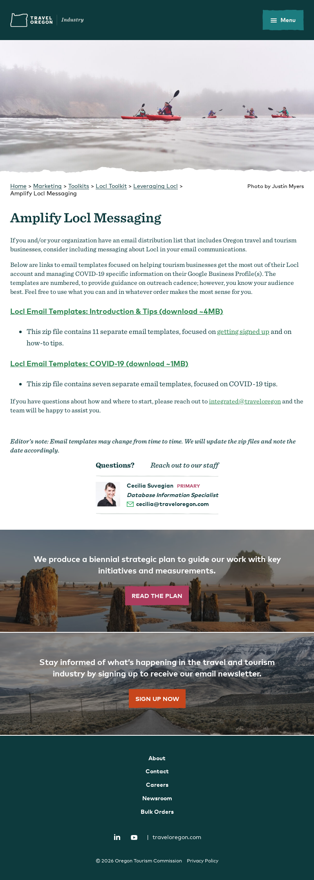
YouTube (134, 837)
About (157, 758)
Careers (157, 784)
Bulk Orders (157, 811)
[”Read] (157, 581)
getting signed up (243, 331)
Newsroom (157, 798)
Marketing (47, 185)
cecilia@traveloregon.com (172, 503)
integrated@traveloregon (245, 401)
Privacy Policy (202, 861)
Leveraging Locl (155, 185)
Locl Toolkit (111, 185)
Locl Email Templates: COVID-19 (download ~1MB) (99, 363)
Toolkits (78, 185)
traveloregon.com (174, 836)
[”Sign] (157, 684)
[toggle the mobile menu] (283, 20)
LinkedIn (117, 837)
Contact (157, 771)
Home (18, 185)
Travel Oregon (47, 20)
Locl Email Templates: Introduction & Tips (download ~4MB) (116, 311)
